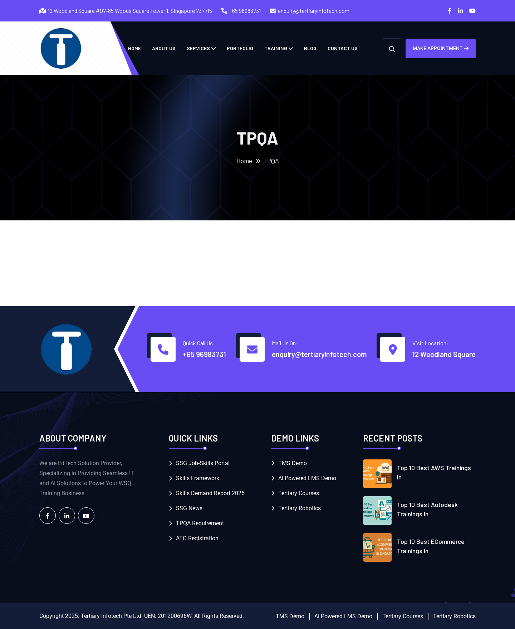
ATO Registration (197, 538)
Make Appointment (441, 48)
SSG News (189, 508)
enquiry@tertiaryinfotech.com (313, 10)
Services (198, 48)
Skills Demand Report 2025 (210, 493)
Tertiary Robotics (299, 508)
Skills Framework (197, 478)
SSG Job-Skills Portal (203, 463)
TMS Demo (292, 463)
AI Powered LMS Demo (307, 478)
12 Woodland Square (444, 354)
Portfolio (240, 48)
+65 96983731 (245, 10)
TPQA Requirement (200, 523)
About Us (164, 48)
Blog (310, 48)
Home (244, 161)
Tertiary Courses (298, 493)
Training (275, 48)
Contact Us (343, 48)
